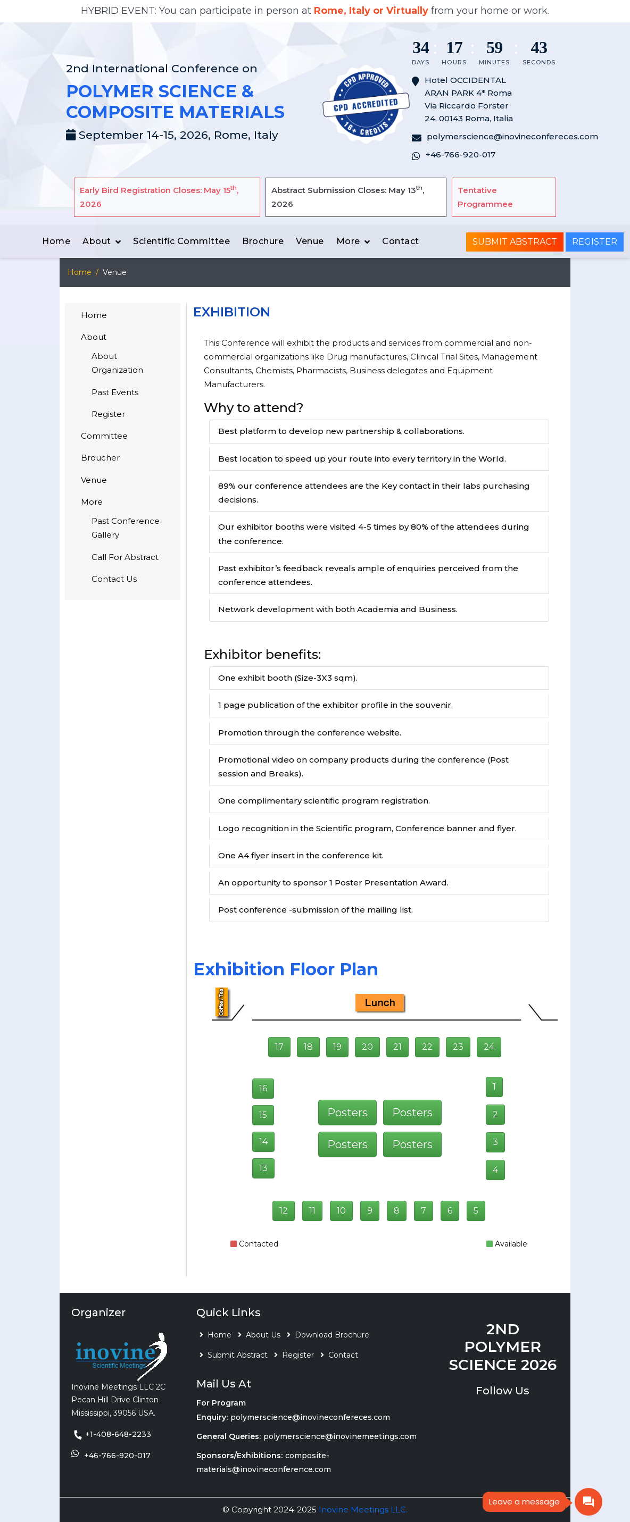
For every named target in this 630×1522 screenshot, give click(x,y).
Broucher (100, 458)
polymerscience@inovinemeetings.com (340, 1436)
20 (367, 1047)
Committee (104, 436)
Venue (310, 241)
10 (341, 1211)
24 (489, 1047)
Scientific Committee (181, 241)
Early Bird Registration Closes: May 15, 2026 (159, 196)
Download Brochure (332, 1335)
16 (263, 1088)
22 (427, 1047)
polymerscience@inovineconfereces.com (310, 1417)
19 (337, 1047)
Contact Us (114, 579)
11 (312, 1211)
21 (397, 1047)
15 (263, 1115)
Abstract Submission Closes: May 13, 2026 (347, 196)
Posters (347, 1112)
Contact (400, 241)
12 (283, 1211)
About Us (263, 1335)
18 (308, 1047)
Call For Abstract (125, 557)
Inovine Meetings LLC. (363, 1509)
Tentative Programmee (485, 197)
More (348, 241)
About (96, 241)
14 (263, 1141)
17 (279, 1047)
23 (458, 1047)
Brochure (263, 241)
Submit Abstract (515, 242)
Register (594, 242)
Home (56, 241)
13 (263, 1168)
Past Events (115, 392)
